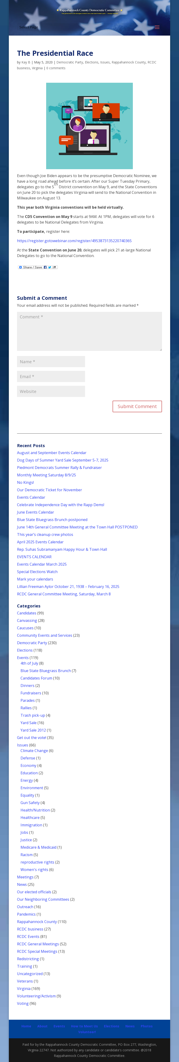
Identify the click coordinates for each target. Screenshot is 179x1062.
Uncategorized (30, 973)
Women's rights (34, 869)
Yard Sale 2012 (33, 730)
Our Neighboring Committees (43, 899)
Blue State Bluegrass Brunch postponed (52, 519)
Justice (26, 839)
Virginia (37, 68)
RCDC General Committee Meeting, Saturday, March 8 (64, 594)
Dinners (27, 685)
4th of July (29, 663)
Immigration (31, 825)
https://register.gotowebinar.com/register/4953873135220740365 (74, 240)
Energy (27, 780)
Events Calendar (31, 497)
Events (23, 657)
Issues (105, 62)
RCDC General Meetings (38, 944)
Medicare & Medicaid (38, 847)
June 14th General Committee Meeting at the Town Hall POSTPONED (77, 527)
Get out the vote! (31, 737)
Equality (27, 795)
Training (24, 966)
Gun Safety (30, 802)
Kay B (25, 62)
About (42, 1026)
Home (26, 1026)
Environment (32, 787)
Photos (147, 1026)
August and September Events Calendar (51, 452)
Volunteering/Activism (36, 996)
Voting (23, 1003)
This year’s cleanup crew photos (45, 534)
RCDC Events (28, 936)
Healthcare (30, 817)
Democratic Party (69, 62)
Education (29, 772)
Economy (28, 765)
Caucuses (25, 627)
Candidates (26, 613)
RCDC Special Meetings (37, 951)
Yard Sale (29, 722)
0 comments (55, 68)
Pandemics (26, 914)
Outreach (25, 906)
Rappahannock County (129, 62)
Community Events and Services (44, 635)
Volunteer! (87, 1032)
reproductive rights (37, 862)
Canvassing (27, 620)
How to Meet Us (84, 1026)
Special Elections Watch (37, 571)
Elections (91, 62)
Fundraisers (31, 693)
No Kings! (25, 482)
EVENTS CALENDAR (34, 556)
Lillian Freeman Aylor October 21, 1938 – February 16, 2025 (68, 586)
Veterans (25, 981)
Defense (28, 758)
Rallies (26, 707)
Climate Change (34, 750)
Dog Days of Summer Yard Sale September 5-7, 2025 (62, 460)
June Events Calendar (35, 512)
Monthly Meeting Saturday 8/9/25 (46, 475)
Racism (27, 854)
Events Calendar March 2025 (42, 564)
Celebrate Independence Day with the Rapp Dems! (60, 504)
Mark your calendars (35, 579)
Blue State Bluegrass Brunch (46, 670)
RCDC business (30, 929)
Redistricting (28, 958)
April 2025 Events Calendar (40, 541)
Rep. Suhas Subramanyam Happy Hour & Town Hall (62, 549)
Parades (28, 700)
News (22, 884)
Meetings (25, 877)
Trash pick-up (33, 715)
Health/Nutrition (35, 810)
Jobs (24, 832)
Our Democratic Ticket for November (49, 489)
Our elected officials (34, 891)
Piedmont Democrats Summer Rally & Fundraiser (59, 467)
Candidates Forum (36, 678)
